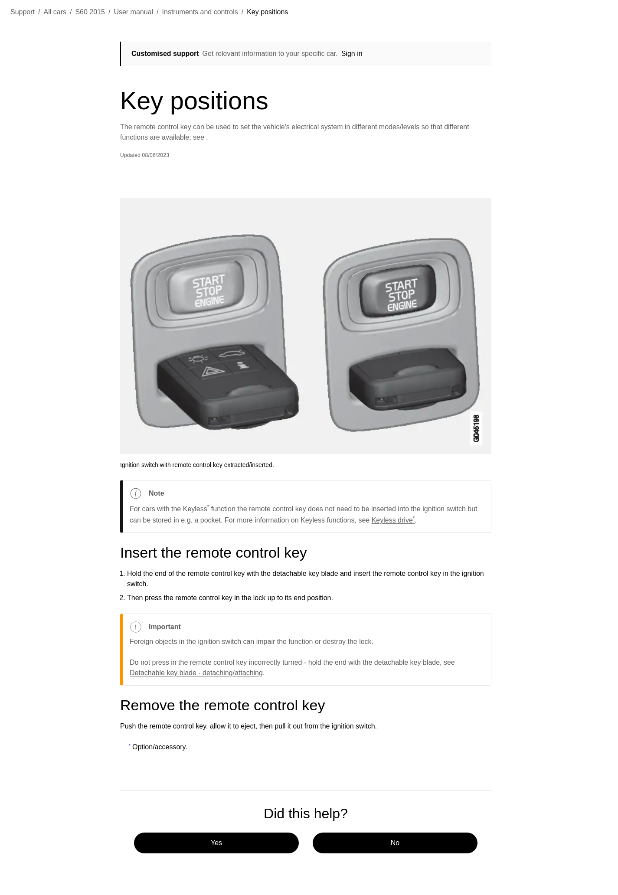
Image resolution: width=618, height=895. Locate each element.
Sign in (352, 53)
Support (22, 12)
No (395, 842)
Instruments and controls (200, 12)
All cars (55, 12)
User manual (133, 12)
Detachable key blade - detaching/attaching (196, 672)
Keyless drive (393, 520)
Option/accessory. (159, 747)
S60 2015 (90, 12)
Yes (216, 842)
